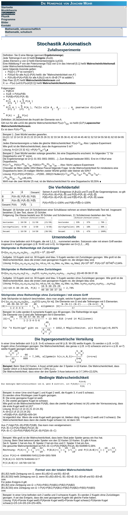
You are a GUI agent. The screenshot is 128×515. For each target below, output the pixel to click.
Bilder (4, 22)
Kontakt (6, 25)
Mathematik (8, 13)
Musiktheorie (9, 10)
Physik (5, 16)
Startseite (7, 7)
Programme (8, 19)
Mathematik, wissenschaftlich (23, 29)
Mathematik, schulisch (18, 32)
